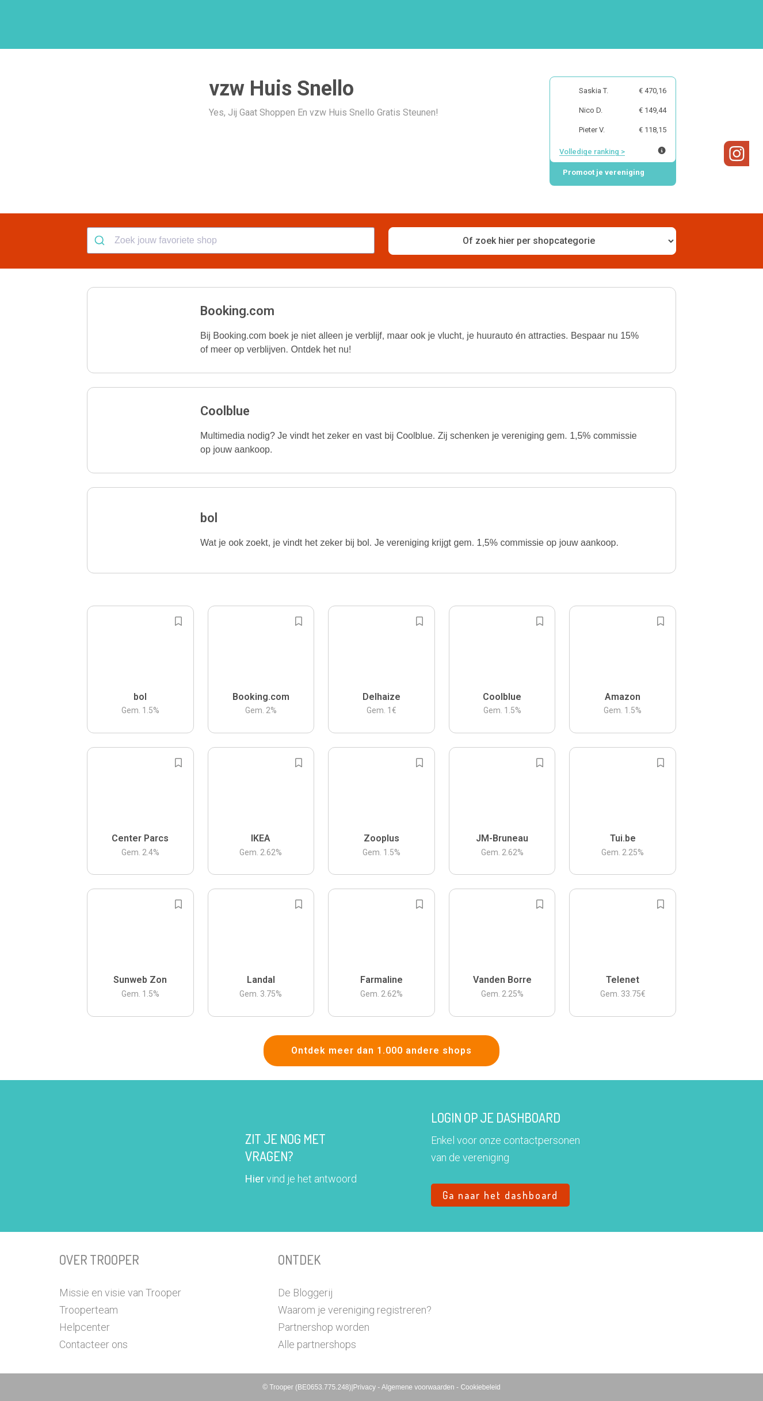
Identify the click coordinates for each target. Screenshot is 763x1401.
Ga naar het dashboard (500, 1195)
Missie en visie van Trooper (120, 1293)
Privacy (365, 1387)
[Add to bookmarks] (178, 621)
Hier (254, 1179)
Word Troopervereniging (569, 24)
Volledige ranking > (592, 151)
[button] (694, 24)
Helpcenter (84, 1327)
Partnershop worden (323, 1327)
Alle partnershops (317, 1344)
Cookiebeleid (480, 1387)
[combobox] (231, 240)
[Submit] (101, 240)
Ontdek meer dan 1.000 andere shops (381, 1050)
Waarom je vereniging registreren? (355, 1310)
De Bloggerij (305, 1293)
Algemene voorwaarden (418, 1387)
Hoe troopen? (384, 24)
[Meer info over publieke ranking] (661, 150)
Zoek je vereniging (467, 24)
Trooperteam (88, 1310)
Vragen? (653, 24)
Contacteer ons (93, 1344)
